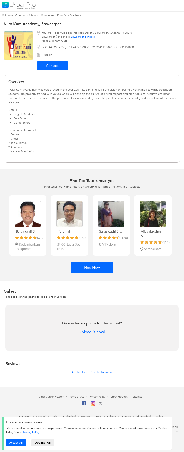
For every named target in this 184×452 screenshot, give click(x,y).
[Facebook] (84, 405)
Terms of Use (76, 396)
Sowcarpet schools (83, 37)
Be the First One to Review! (92, 372)
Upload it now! (92, 332)
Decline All (43, 443)
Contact (52, 65)
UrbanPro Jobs (119, 396)
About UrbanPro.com (51, 396)
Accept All (16, 443)
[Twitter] (101, 404)
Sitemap (137, 396)
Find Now (92, 267)
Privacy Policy (30, 433)
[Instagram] (93, 405)
